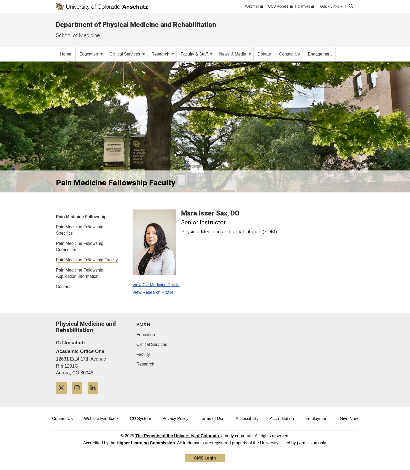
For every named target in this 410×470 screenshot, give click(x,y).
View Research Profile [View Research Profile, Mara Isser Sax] (153, 292)
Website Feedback (101, 418)
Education (91, 54)
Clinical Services (127, 54)
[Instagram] (79, 396)
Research (162, 54)
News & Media (235, 54)
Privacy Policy (175, 418)
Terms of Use (212, 418)
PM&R (143, 324)
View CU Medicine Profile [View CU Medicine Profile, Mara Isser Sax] (156, 285)
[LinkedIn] (95, 396)
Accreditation (282, 418)
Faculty (143, 354)
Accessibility (247, 418)
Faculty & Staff (197, 54)
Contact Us (62, 418)
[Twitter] (63, 396)
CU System (140, 418)
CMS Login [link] (205, 458)
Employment (316, 418)
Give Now (349, 418)
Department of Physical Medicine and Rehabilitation (136, 25)
